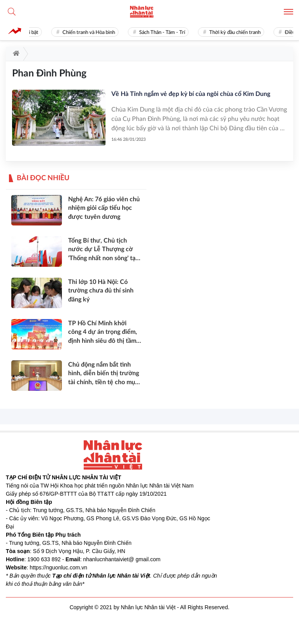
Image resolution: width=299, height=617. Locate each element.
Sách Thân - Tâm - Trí (164, 32)
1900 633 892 (44, 559)
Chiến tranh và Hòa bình (91, 32)
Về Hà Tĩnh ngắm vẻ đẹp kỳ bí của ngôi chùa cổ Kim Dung (190, 94)
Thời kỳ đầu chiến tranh (237, 32)
